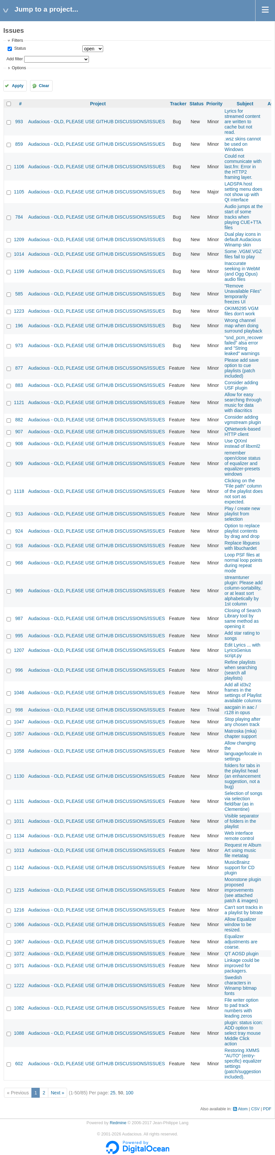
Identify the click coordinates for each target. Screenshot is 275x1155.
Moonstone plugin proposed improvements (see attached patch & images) (242, 890)
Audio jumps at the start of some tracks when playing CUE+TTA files (243, 217)
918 (19, 545)
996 (19, 670)
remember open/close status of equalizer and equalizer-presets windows (242, 463)
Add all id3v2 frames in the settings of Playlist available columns (242, 692)
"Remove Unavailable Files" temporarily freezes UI (242, 293)
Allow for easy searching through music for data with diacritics (242, 402)
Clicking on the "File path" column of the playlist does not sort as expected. (243, 491)
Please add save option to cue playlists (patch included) (241, 368)
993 (19, 121)
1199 (19, 271)
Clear (44, 85)
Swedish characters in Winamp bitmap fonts (240, 985)
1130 (19, 776)
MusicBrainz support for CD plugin (239, 867)
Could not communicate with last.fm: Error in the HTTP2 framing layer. (242, 166)
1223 (19, 311)
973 (19, 345)
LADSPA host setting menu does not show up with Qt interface (243, 191)
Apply (17, 85)
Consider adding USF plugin (241, 385)
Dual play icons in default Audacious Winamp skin (242, 239)
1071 (19, 965)
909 (19, 463)
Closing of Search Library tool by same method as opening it (242, 618)
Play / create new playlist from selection (242, 514)
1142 (19, 867)
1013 (19, 850)
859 (19, 144)
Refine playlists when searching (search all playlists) (240, 670)
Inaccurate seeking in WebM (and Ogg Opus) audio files (242, 271)
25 (113, 1092)
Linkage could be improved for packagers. (241, 965)
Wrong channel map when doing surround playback (243, 326)
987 (19, 618)
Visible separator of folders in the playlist (241, 821)
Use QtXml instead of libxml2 (242, 443)
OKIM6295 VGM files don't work (241, 311)
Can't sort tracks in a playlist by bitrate (243, 910)
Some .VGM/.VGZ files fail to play (243, 254)
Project (97, 103)
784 (19, 217)
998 (19, 709)
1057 (19, 733)
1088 (19, 1033)
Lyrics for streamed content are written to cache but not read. (242, 121)
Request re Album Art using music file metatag (242, 850)
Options (19, 68)
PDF (267, 1109)
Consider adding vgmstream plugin (242, 419)
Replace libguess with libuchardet (242, 545)
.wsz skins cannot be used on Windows (242, 144)
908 (19, 443)
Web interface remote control (239, 835)
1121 (19, 402)
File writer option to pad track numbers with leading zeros (241, 1008)
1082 (19, 1008)
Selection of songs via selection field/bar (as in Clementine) (243, 801)
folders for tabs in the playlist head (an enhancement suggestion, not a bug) (242, 776)
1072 (19, 953)
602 (19, 1063)
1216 (19, 910)
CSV (255, 1109)
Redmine (118, 1123)
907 (19, 431)
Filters (17, 40)
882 (19, 419)
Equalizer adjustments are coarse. (240, 942)
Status (19, 48)
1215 (19, 890)
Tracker (178, 103)
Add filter (14, 59)
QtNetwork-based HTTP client (242, 431)
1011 (19, 821)
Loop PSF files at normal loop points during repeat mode (243, 562)
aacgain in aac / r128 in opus (240, 710)
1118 (19, 491)
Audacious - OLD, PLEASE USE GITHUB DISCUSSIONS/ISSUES (96, 121)
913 (19, 513)
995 (19, 635)
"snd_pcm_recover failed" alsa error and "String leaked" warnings (243, 345)
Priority (214, 103)
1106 (19, 166)
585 (19, 293)
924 (19, 531)
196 (19, 325)
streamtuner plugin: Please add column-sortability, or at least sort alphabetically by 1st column (243, 590)
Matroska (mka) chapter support (240, 733)
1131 (19, 801)
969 (19, 590)
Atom (243, 1109)
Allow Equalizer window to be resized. (240, 924)
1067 (19, 941)
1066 (19, 924)
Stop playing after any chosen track (242, 721)
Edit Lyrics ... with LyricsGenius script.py (242, 650)
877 (19, 368)
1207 (19, 650)
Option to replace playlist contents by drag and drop (242, 531)
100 (129, 1092)
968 (19, 562)
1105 (19, 191)
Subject (245, 103)
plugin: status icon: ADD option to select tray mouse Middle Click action (243, 1033)
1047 (19, 721)
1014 (19, 254)
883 (19, 385)
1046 (19, 692)
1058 (19, 751)
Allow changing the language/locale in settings (243, 750)
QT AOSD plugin (241, 953)
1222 (19, 985)
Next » (57, 1092)
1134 (19, 835)
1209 (19, 239)
